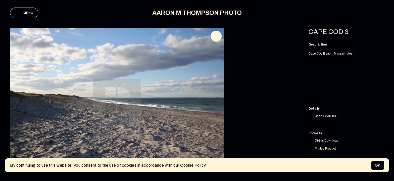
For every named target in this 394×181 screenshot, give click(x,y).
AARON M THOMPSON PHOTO (197, 13)
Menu (24, 13)
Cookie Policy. (193, 165)
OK (377, 165)
